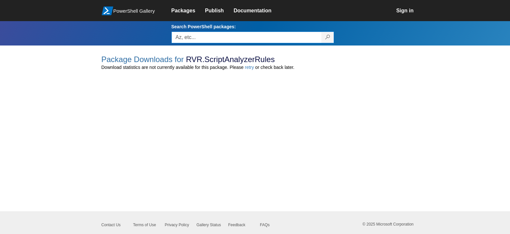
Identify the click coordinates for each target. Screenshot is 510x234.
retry (249, 67)
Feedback (237, 225)
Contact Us (111, 225)
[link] (188, 11)
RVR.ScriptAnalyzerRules (230, 59)
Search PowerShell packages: (203, 26)
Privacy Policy (177, 225)
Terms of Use (144, 225)
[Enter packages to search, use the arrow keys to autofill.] (246, 37)
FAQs (265, 225)
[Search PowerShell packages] (327, 37)
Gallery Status (208, 225)
